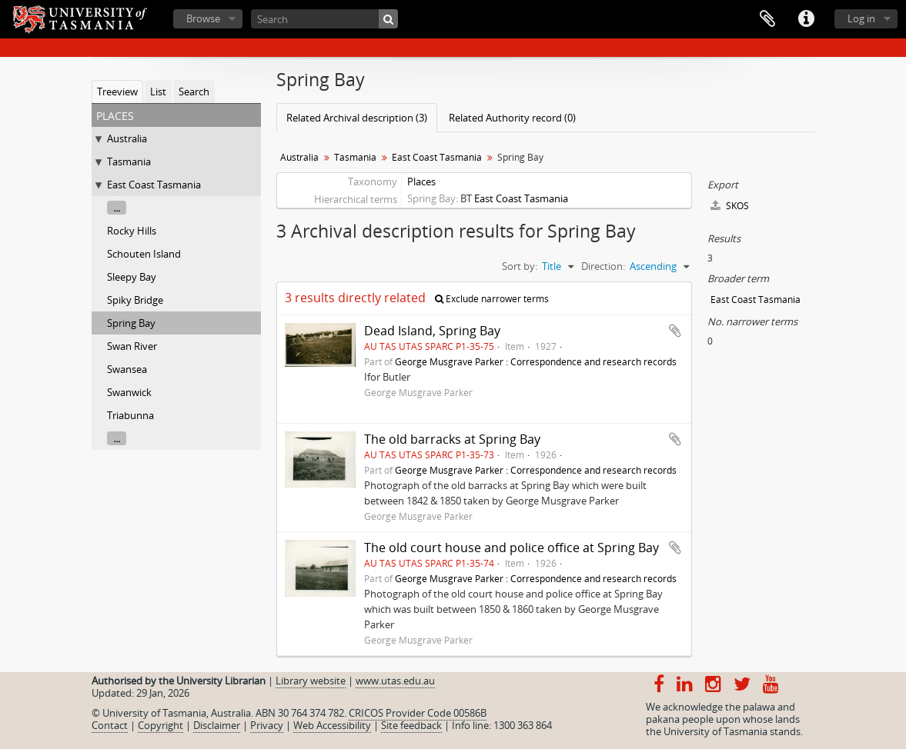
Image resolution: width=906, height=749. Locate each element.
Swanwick (129, 392)
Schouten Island (144, 254)
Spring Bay (131, 323)
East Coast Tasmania (154, 184)
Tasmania (129, 161)
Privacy (266, 725)
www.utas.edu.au (395, 680)
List (158, 91)
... (116, 208)
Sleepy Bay (131, 277)
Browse (203, 18)
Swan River (132, 346)
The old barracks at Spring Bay (452, 439)
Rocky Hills (131, 231)
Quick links (806, 19)
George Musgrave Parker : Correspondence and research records (536, 361)
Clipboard (767, 19)
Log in (861, 18)
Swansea (127, 369)
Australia (127, 138)
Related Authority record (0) (512, 118)
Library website (311, 680)
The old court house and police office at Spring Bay (511, 547)
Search (194, 91)
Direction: (603, 266)
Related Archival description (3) (356, 118)
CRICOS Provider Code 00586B (417, 713)
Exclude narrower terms (492, 298)
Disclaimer (216, 725)
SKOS (729, 205)
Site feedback (411, 725)
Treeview (117, 91)
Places (421, 181)
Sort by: (519, 266)
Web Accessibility (332, 725)
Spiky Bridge (135, 300)
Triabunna (130, 415)
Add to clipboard (675, 330)
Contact (110, 725)
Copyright (160, 725)
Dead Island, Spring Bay (432, 330)
